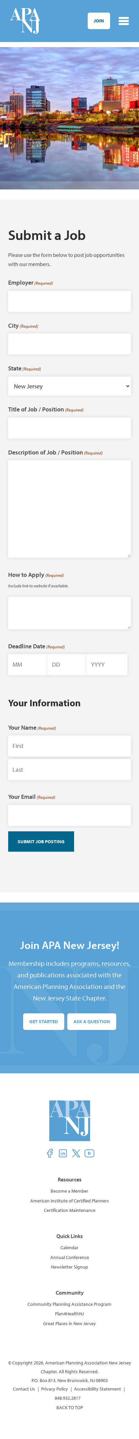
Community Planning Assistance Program (69, 1304)
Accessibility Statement (97, 1389)
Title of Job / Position (46, 409)
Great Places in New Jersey (69, 1323)
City (23, 326)
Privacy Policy (54, 1389)
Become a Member (69, 1191)
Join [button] (99, 21)
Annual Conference (69, 1257)
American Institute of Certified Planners (69, 1201)
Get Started (43, 1021)
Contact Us (24, 1389)
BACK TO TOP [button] (69, 1407)
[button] (50, 1153)
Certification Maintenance (69, 1210)
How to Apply (36, 575)
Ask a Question (91, 1021)
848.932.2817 (68, 1398)
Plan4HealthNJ (69, 1314)
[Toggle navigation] (124, 21)
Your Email (31, 797)
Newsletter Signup (69, 1267)
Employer (30, 283)
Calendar (69, 1247)
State (24, 368)
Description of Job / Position (55, 452)
